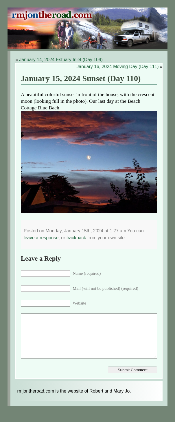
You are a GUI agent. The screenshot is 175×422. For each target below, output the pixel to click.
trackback (76, 237)
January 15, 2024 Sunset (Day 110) (81, 78)
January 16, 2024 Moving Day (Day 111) (117, 66)
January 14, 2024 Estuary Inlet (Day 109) (61, 59)
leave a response (41, 237)
